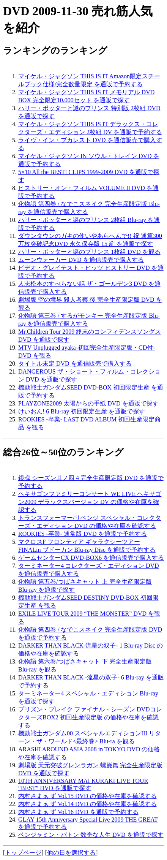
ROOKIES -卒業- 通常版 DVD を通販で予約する (82, 534)
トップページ (23, 852)
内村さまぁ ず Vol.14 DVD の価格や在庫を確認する (87, 804)
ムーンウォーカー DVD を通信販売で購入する (81, 260)
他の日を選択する (71, 852)
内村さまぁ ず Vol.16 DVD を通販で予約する (78, 812)
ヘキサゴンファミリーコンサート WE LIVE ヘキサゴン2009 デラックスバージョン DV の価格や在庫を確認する (89, 502)
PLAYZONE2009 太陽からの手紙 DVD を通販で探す (88, 403)
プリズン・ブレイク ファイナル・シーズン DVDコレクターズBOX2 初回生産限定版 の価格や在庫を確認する (90, 717)
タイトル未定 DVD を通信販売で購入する (75, 363)
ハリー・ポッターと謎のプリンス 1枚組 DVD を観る (89, 252)
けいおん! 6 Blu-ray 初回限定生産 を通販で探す (81, 411)
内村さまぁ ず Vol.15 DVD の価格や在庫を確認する (87, 796)
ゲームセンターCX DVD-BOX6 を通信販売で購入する (91, 557)
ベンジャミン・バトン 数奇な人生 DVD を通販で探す (91, 834)
